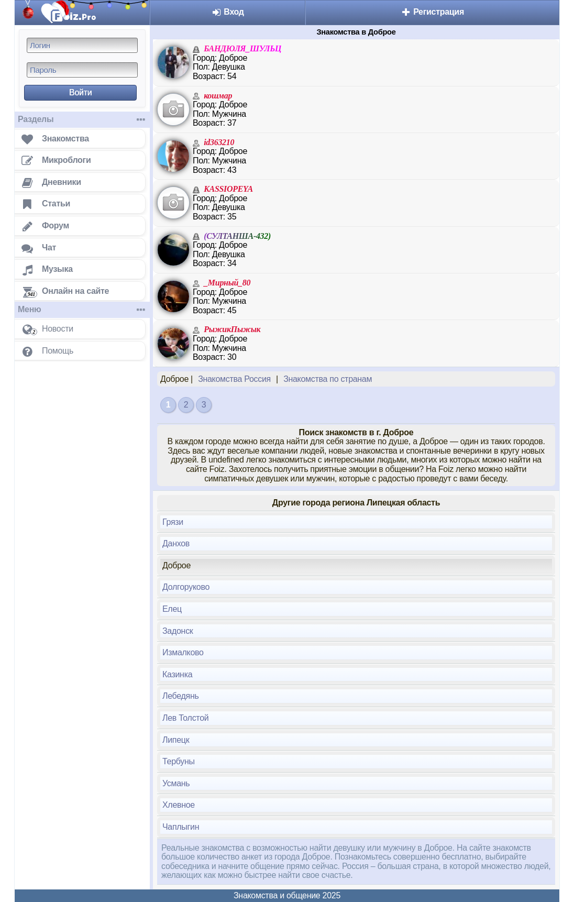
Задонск (177, 630)
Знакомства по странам (327, 379)
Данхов (176, 543)
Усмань (176, 783)
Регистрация (432, 11)
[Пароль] (82, 70)
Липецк (175, 739)
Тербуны (178, 761)
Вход (227, 11)
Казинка (177, 674)
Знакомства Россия (234, 379)
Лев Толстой (185, 717)
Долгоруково (185, 586)
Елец (172, 608)
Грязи (172, 522)
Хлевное (178, 804)
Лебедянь (180, 695)
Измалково (183, 652)
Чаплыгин (180, 826)
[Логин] (82, 45)
